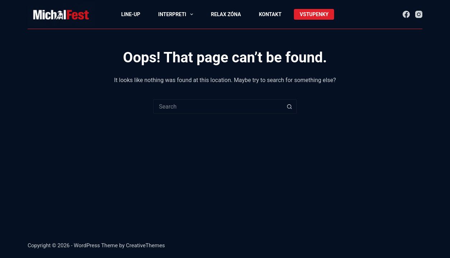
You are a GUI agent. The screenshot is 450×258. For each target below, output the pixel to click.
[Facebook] (406, 14)
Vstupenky (314, 14)
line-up (130, 14)
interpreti (177, 14)
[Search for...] (217, 106)
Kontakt (270, 14)
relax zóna (226, 14)
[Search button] (289, 106)
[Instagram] (418, 14)
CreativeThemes (145, 245)
